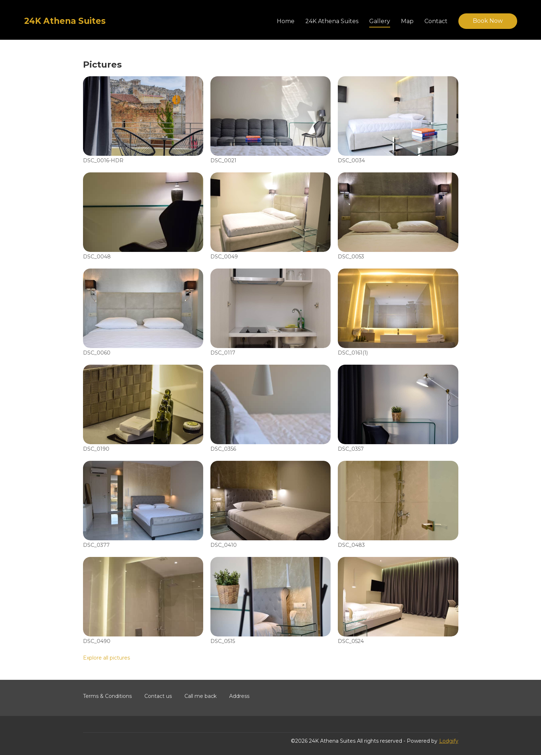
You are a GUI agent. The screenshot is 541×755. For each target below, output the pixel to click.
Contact (436, 21)
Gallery (379, 21)
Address (239, 696)
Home (286, 21)
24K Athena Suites (331, 21)
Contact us (158, 696)
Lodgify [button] (448, 741)
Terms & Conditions (107, 696)
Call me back (200, 696)
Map (407, 21)
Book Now (488, 20)
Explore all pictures (106, 658)
